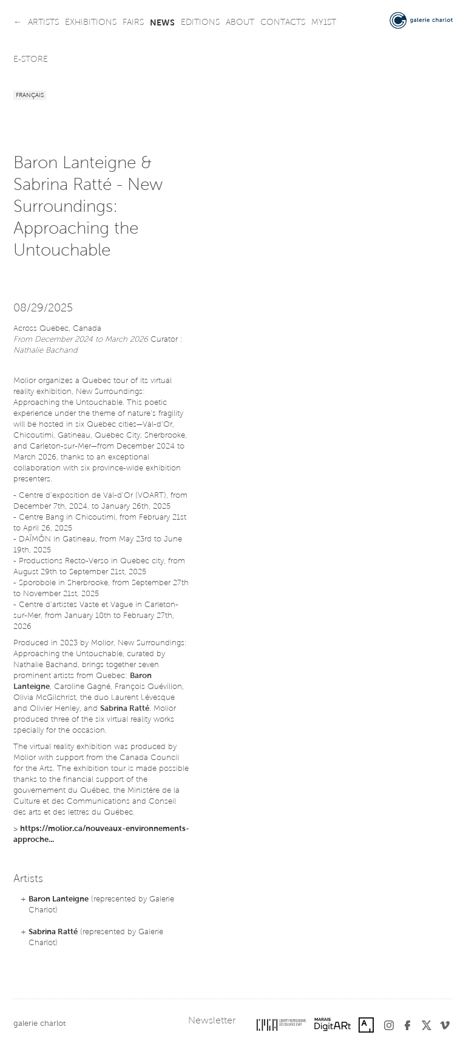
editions (200, 23)
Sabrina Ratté (53, 932)
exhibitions (90, 23)
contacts (282, 23)
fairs (133, 23)
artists (43, 23)
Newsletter (211, 1021)
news (162, 23)
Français (30, 96)
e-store (30, 60)
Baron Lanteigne (59, 899)
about (240, 23)
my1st (323, 23)
